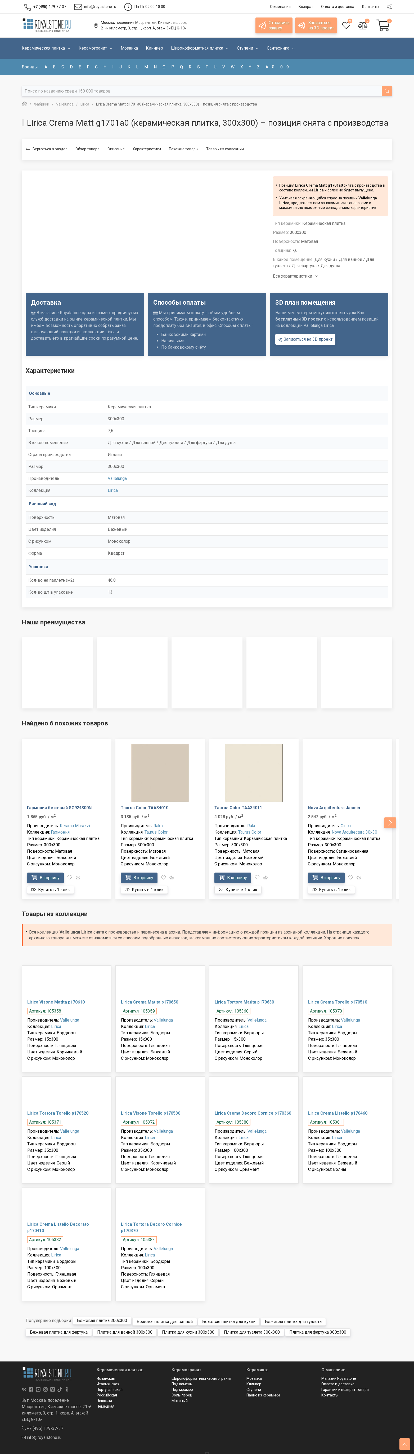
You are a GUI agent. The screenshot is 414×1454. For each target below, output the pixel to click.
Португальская (110, 1387)
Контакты (329, 1393)
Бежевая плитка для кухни (228, 1319)
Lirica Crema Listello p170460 (337, 1113)
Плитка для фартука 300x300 (317, 1330)
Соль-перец (182, 1393)
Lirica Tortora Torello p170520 (57, 1113)
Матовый (180, 1398)
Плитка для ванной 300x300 (124, 1330)
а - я (270, 66)
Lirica (113, 490)
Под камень (182, 1382)
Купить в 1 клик (50, 889)
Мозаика (254, 1376)
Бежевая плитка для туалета (293, 1319)
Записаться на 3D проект (305, 339)
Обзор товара (87, 149)
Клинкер (253, 1382)
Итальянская (108, 1382)
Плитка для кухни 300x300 (188, 1330)
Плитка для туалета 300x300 (252, 1330)
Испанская (106, 1376)
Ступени (253, 1387)
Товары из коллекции (225, 149)
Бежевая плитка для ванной (165, 1319)
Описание (116, 149)
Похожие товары (183, 149)
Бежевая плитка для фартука (59, 1330)
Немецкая (105, 1404)
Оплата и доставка (337, 1382)
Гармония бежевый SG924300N (59, 807)
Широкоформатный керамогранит (202, 1376)
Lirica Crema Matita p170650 (149, 1002)
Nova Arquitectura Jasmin (334, 807)
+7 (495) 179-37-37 (42, 1426)
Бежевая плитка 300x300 (102, 1319)
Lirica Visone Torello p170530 (150, 1113)
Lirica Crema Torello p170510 (337, 1002)
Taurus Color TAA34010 (144, 807)
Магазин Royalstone (338, 1376)
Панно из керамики (263, 1393)
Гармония (60, 832)
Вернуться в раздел (47, 149)
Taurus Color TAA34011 (238, 807)
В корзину (45, 877)
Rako (158, 825)
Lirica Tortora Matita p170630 (244, 1002)
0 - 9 (284, 66)
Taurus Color (156, 832)
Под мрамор (182, 1387)
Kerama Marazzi (75, 825)
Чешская (104, 1398)
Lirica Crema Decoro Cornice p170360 (253, 1113)
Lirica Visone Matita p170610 (56, 1002)
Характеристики (147, 149)
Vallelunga (117, 478)
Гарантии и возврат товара (345, 1387)
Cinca (346, 825)
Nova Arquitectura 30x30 (354, 832)
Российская (107, 1393)
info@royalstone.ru (41, 1435)
